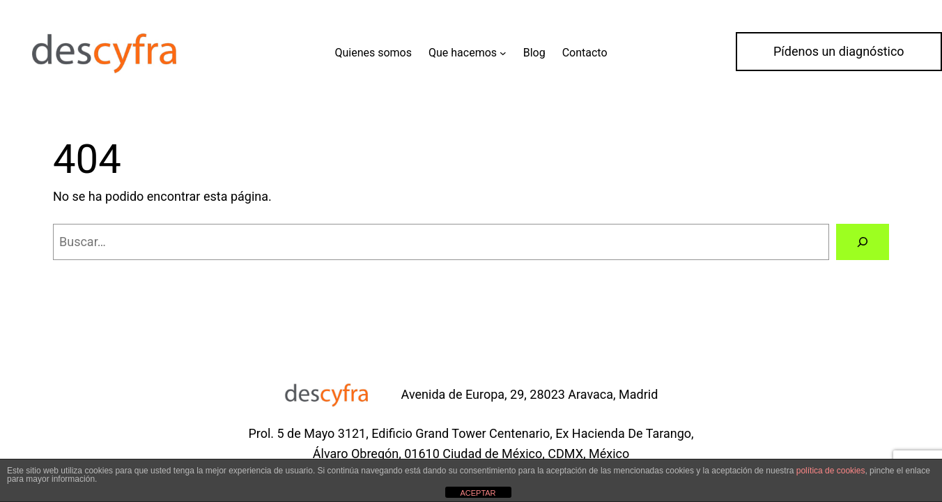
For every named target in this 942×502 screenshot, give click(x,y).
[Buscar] (862, 242)
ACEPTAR (477, 493)
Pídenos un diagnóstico (838, 51)
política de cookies (830, 471)
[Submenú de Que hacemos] (503, 53)
